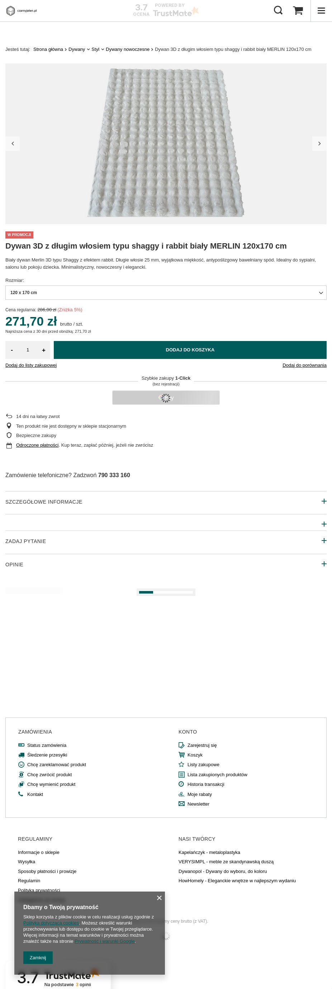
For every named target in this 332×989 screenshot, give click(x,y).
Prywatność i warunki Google (105, 941)
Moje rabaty (200, 794)
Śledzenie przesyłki (47, 755)
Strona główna (48, 49)
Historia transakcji (206, 784)
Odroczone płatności (37, 445)
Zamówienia (35, 732)
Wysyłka (26, 861)
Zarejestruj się (202, 745)
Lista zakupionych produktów (217, 774)
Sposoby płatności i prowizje (47, 871)
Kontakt (35, 794)
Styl (95, 49)
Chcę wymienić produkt (51, 784)
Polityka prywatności (39, 890)
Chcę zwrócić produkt (49, 774)
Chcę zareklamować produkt (56, 764)
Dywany (76, 49)
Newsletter (198, 804)
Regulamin (29, 880)
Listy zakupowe (203, 764)
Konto (188, 732)
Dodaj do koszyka (190, 349)
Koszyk (195, 755)
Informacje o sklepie (39, 852)
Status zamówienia (46, 745)
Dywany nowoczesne (128, 49)
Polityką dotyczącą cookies (51, 923)
